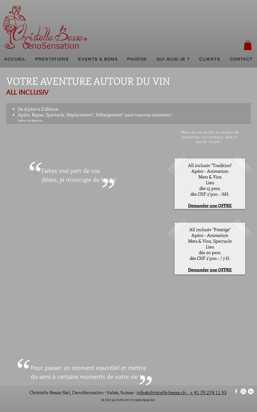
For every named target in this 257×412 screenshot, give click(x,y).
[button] (248, 45)
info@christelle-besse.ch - (163, 393)
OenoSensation (88, 393)
